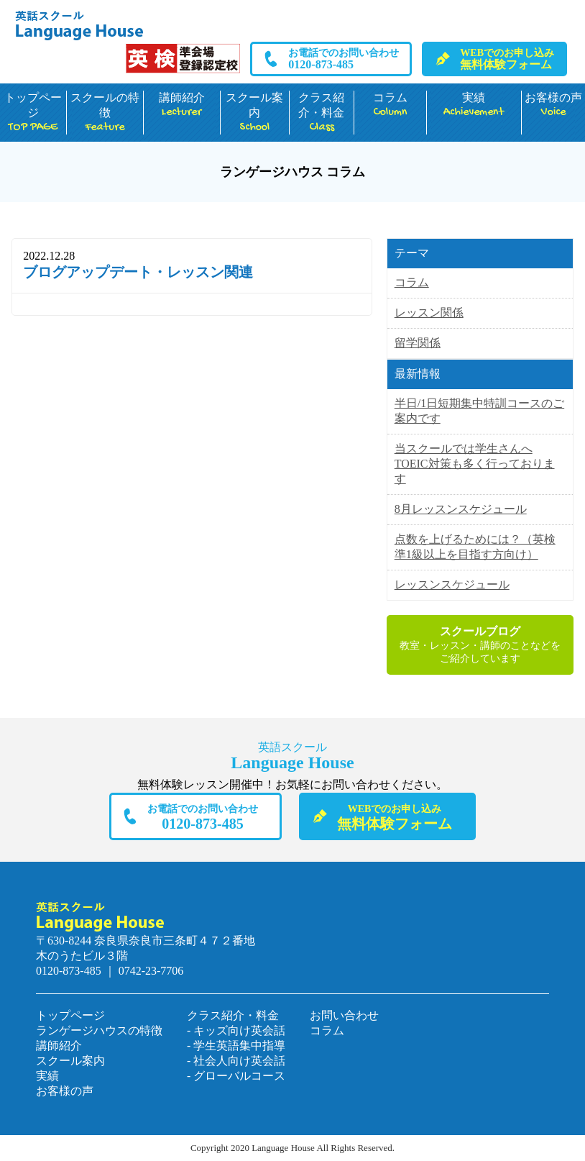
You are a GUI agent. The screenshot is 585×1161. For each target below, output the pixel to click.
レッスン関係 (429, 312)
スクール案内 (255, 113)
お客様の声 (553, 105)
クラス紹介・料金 (322, 113)
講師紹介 (182, 105)
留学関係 (418, 343)
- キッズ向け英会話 (236, 1030)
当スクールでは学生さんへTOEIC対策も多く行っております (475, 463)
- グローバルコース (236, 1076)
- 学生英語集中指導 (236, 1045)
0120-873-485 (343, 58)
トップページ (33, 113)
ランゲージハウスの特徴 (99, 1030)
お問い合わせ (344, 1015)
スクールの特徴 (105, 113)
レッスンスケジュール (452, 584)
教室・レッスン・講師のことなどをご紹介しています (480, 644)
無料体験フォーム (507, 58)
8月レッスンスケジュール (461, 509)
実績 (474, 105)
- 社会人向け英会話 (236, 1061)
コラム (390, 105)
